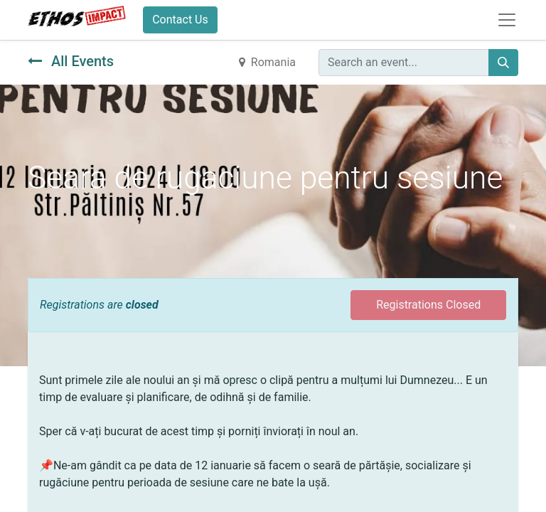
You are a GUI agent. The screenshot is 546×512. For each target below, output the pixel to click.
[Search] (503, 62)
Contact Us (180, 19)
